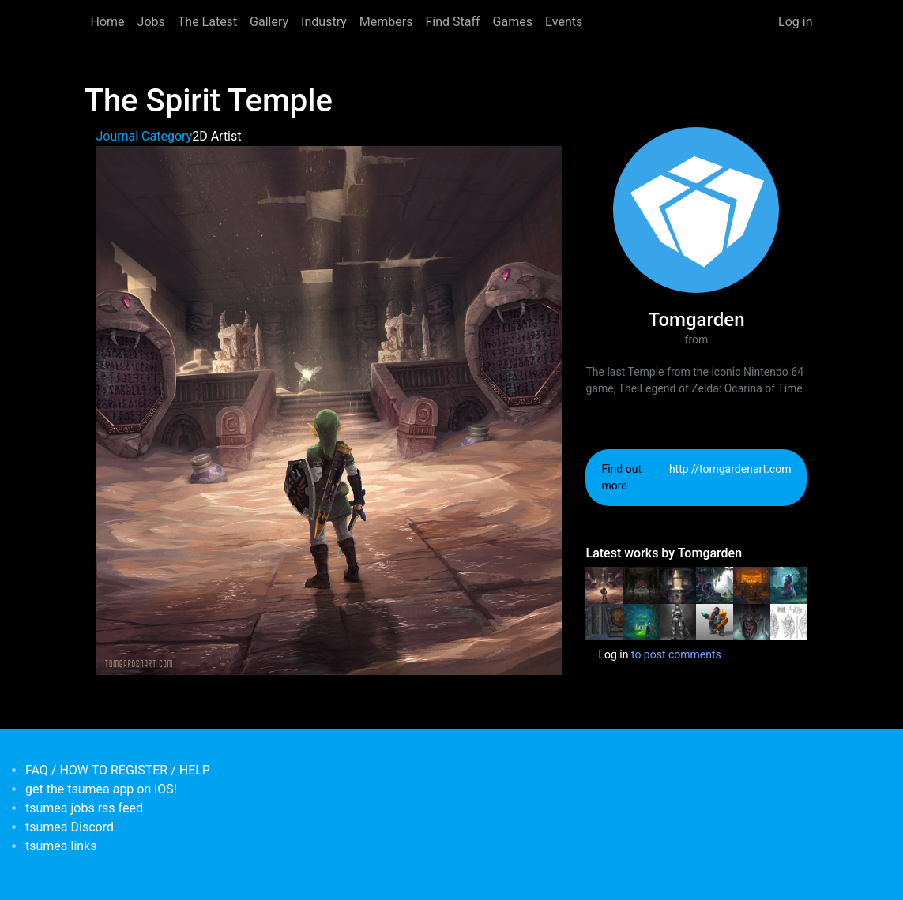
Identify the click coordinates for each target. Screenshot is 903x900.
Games (512, 21)
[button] (329, 409)
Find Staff (452, 21)
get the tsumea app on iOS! (101, 789)
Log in (795, 21)
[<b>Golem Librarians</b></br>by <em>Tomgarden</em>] (788, 621)
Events (563, 21)
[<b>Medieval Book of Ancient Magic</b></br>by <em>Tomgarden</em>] (604, 621)
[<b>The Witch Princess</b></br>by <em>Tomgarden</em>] (751, 621)
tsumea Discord (69, 826)
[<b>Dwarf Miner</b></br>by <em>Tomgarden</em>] (714, 621)
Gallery (269, 21)
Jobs (151, 21)
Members (386, 21)
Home (108, 21)
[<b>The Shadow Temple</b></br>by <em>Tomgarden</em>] (641, 584)
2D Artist (216, 136)
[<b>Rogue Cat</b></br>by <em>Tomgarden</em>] (788, 584)
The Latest (207, 21)
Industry (324, 21)
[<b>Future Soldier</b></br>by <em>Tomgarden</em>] (678, 621)
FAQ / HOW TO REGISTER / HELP (117, 770)
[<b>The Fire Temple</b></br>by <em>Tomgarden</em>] (751, 584)
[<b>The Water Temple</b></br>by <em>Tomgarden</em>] (678, 584)
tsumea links (60, 845)
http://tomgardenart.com (730, 469)
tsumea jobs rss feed (84, 808)
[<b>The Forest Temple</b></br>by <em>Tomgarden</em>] (641, 621)
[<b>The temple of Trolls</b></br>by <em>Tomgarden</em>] (714, 584)
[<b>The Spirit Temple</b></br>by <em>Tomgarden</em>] (604, 584)
